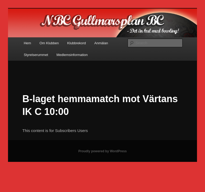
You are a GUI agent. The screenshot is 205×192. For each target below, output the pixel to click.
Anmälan (101, 43)
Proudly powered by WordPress (102, 151)
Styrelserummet (36, 55)
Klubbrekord (76, 43)
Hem (27, 43)
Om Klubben (49, 43)
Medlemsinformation (72, 55)
